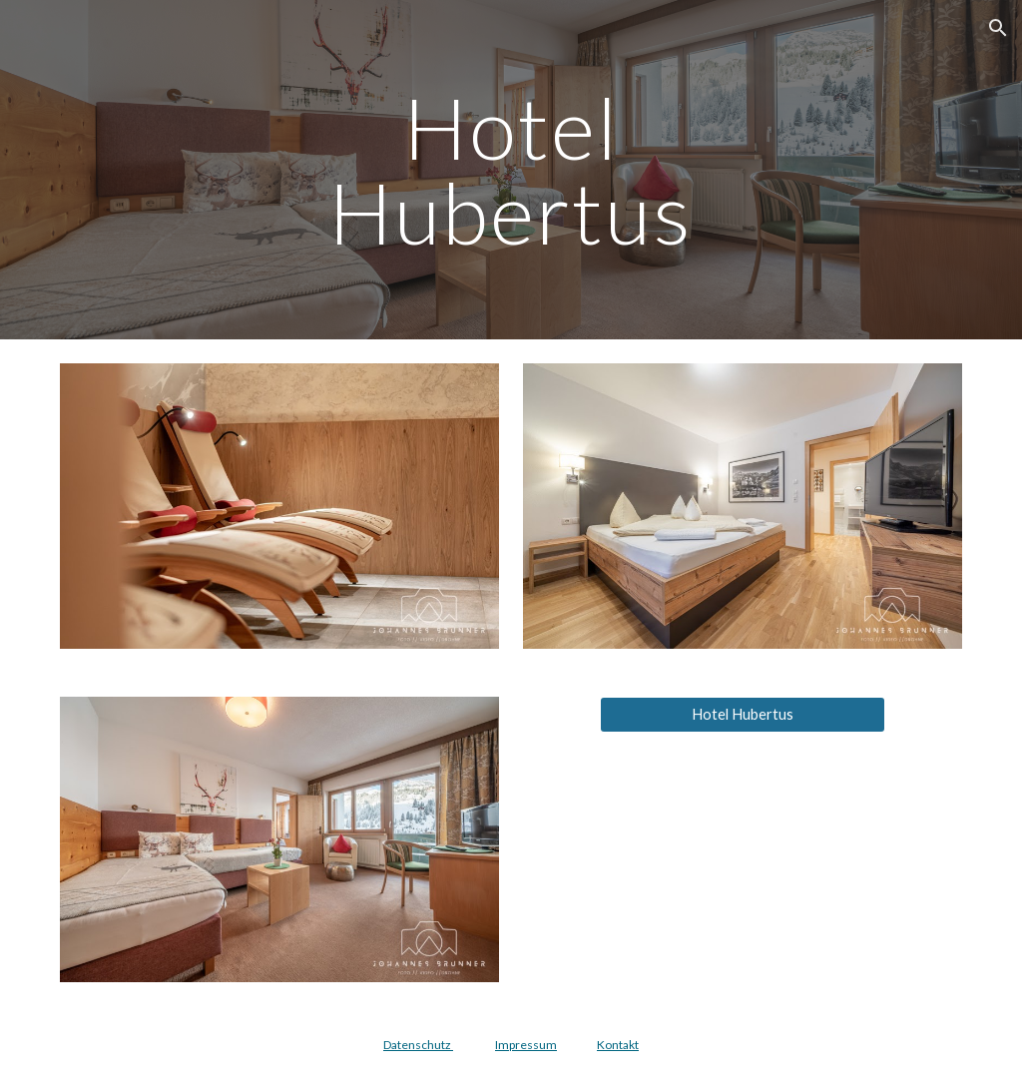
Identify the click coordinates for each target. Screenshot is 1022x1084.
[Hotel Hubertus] (742, 715)
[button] (998, 28)
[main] (510, 170)
